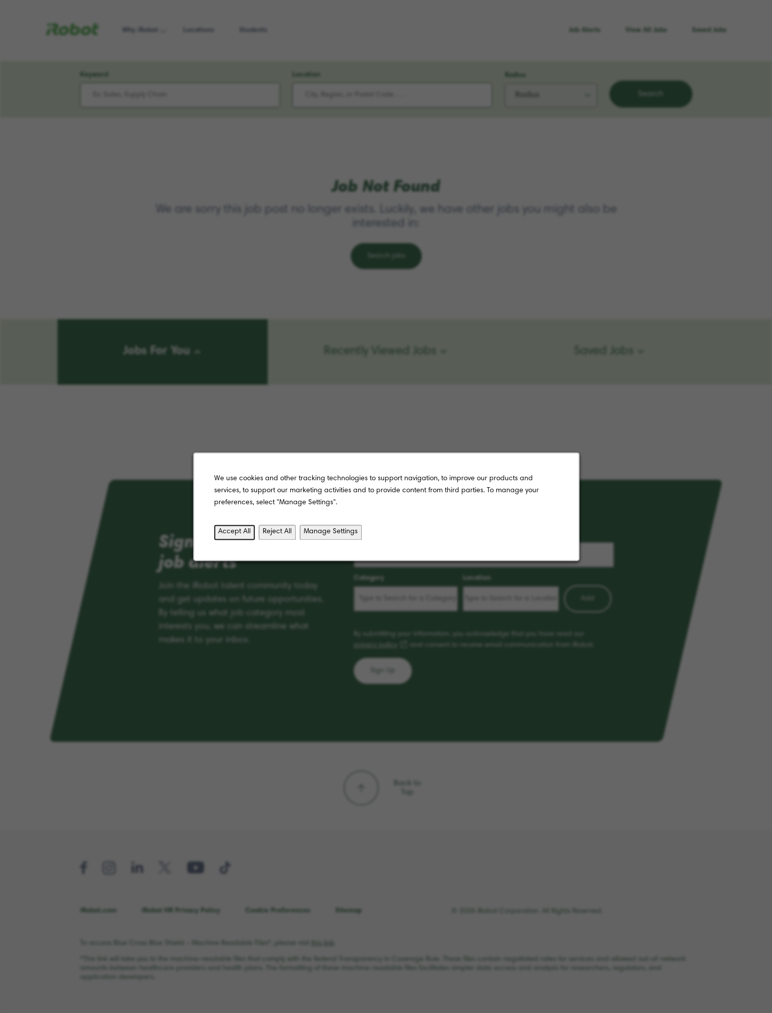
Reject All (279, 533)
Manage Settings (331, 533)
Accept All (237, 533)
